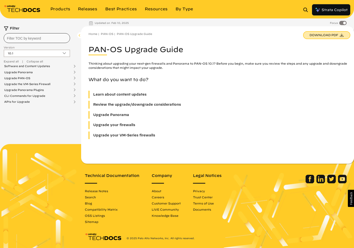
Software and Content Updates (27, 66)
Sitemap (91, 221)
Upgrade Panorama (18, 72)
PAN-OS (107, 33)
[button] (351, 198)
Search (90, 197)
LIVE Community (165, 209)
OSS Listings (95, 215)
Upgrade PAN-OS (17, 78)
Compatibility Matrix (101, 209)
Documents (202, 209)
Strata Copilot (331, 10)
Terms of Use (203, 203)
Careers (158, 197)
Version (9, 47)
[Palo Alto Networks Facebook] (310, 182)
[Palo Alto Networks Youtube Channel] (342, 182)
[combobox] (37, 38)
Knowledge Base (165, 215)
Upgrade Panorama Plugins (24, 89)
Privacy (199, 191)
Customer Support (166, 203)
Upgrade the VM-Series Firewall (27, 84)
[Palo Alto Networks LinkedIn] (321, 182)
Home (92, 33)
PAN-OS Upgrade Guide (134, 33)
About (156, 191)
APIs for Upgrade (17, 101)
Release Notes (96, 191)
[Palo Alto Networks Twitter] (332, 182)
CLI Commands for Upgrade (24, 95)
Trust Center (203, 197)
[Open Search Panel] (307, 10)
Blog (88, 203)
